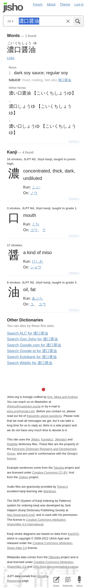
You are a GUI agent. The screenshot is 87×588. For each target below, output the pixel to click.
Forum (38, 4)
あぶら (37, 298)
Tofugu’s (62, 486)
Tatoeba (58, 467)
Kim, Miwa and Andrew (62, 397)
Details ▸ (74, 141)
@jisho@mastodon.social (24, 406)
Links (11, 58)
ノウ (34, 192)
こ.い (36, 187)
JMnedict (61, 439)
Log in (79, 4)
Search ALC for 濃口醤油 (27, 333)
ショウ (35, 267)
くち (35, 224)
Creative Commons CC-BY (49, 472)
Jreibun (24, 477)
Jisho (13, 7)
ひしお (37, 261)
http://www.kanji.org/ (20, 515)
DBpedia (54, 557)
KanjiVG (73, 534)
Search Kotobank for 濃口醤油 (32, 357)
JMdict (35, 439)
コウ (34, 229)
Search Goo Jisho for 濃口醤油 (32, 339)
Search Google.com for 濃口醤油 (34, 345)
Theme (65, 4)
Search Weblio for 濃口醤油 (29, 363)
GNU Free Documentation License (55, 566)
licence (11, 458)
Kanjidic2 (47, 439)
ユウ (42, 304)
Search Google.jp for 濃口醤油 (32, 351)
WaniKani (49, 491)
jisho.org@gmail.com (21, 411)
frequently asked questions (44, 416)
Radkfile (12, 444)
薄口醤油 (64, 80)
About (51, 4)
